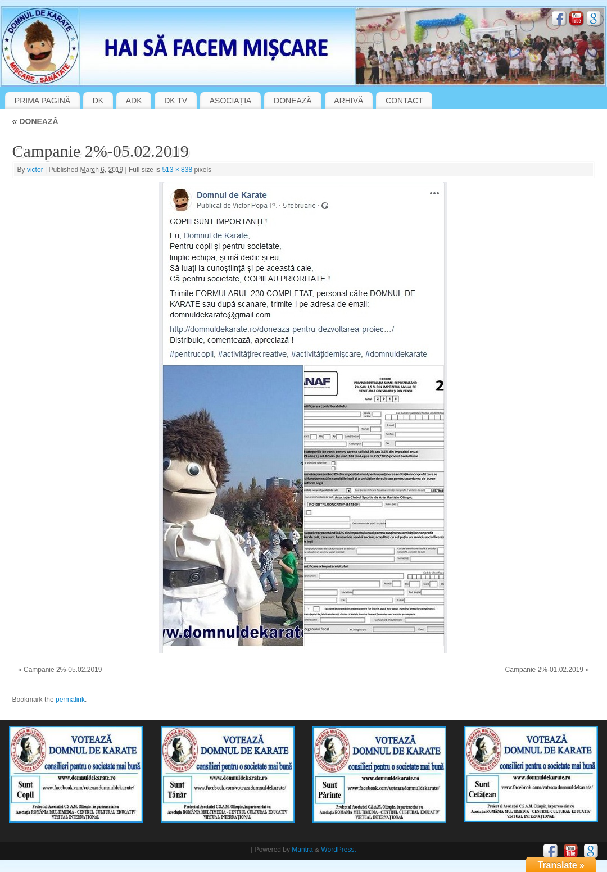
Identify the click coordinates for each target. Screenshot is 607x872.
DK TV (175, 100)
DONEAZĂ (293, 100)
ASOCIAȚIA (231, 100)
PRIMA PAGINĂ (42, 100)
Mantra (302, 849)
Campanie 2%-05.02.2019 (63, 670)
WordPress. (338, 849)
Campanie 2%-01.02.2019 (544, 670)
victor (35, 170)
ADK (134, 100)
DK (98, 100)
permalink (70, 699)
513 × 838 (177, 170)
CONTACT (404, 100)
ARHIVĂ (348, 100)
